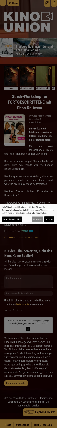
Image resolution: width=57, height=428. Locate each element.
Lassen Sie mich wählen (12, 219)
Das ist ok (49, 219)
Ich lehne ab (37, 219)
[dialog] (28, 214)
